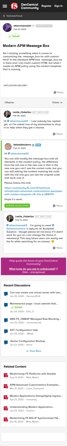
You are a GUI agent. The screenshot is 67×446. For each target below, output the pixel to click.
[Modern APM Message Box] (19, 116)
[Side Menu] (5, 6)
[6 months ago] (16, 421)
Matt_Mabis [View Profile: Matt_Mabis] (32, 377)
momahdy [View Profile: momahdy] (31, 399)
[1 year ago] (17, 399)
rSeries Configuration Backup (27, 341)
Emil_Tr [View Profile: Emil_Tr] (30, 311)
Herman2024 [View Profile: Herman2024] (33, 296)
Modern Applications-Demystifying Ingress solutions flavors (35, 395)
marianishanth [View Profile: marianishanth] (33, 322)
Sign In (58, 5)
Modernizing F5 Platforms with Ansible (33, 373)
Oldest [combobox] (57, 102)
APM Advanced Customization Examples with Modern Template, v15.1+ (34, 384)
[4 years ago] (17, 410)
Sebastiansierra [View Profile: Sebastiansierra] (22, 144)
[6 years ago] (16, 388)
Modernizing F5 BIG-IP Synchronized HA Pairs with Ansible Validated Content (34, 418)
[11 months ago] (17, 377)
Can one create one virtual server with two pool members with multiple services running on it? (36, 292)
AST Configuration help (24, 330)
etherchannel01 (19, 121)
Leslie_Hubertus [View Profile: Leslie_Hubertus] (22, 112)
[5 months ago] (17, 296)
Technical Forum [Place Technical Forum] (13, 15)
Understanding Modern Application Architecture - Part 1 (31, 407)
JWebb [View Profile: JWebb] (30, 333)
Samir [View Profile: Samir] (29, 344)
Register (46, 5)
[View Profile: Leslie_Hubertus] (7, 114)
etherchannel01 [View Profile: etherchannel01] (22, 25)
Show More (33, 351)
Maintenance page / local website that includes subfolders (33, 303)
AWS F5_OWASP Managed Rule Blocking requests (34, 318)
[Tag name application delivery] (15, 85)
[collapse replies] (33, 109)
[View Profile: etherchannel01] (7, 27)
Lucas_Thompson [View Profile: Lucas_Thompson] (35, 388)
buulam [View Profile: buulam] (30, 410)
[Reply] (58, 92)
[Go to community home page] (24, 6)
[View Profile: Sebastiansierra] (8, 146)
